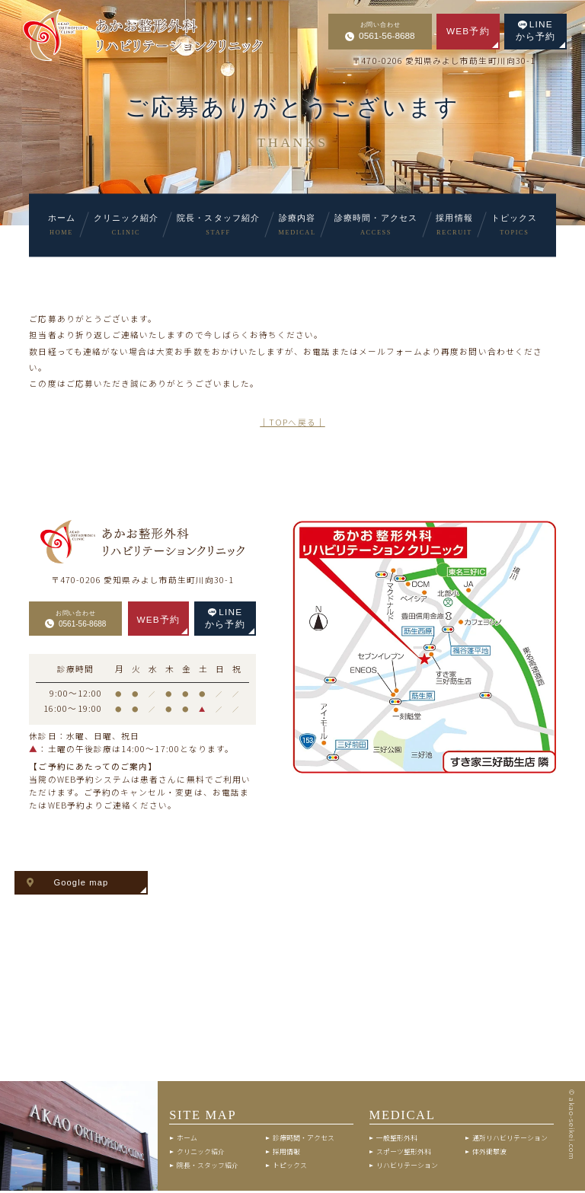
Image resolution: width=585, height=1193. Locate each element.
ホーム (187, 1140)
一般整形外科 (396, 1140)
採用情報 (286, 1154)
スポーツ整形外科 (403, 1154)
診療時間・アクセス (303, 1140)
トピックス (290, 1167)
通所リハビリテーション (510, 1140)
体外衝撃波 (489, 1154)
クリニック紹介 (201, 1154)
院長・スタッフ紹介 (207, 1167)
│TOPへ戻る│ (292, 422)
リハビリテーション (407, 1167)
